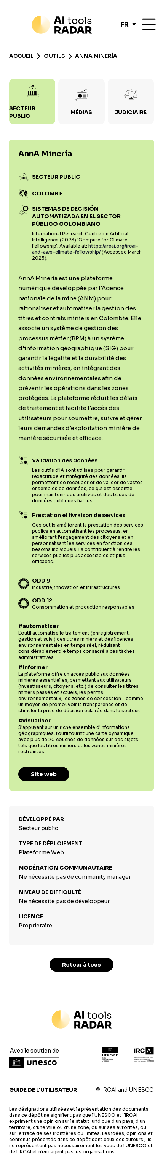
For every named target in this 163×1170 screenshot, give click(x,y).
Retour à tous (81, 964)
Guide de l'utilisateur (43, 1089)
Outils (54, 55)
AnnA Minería (96, 55)
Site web (44, 774)
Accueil (21, 55)
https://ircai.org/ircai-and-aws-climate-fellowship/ (85, 249)
